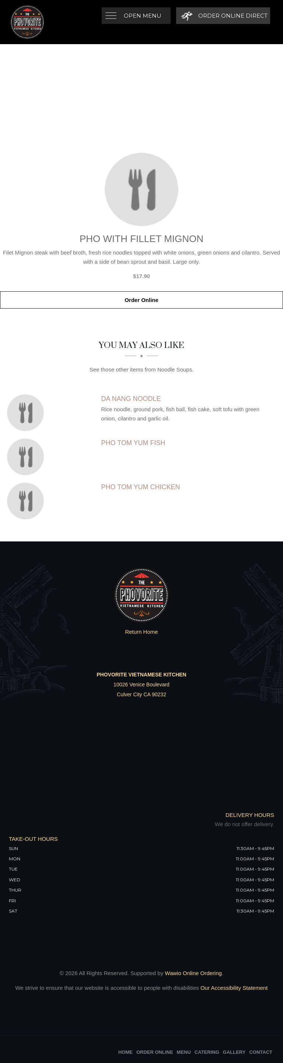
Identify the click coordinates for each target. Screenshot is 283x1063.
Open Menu (142, 15)
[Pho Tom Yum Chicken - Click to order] (27, 501)
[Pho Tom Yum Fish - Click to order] (27, 456)
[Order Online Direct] (223, 15)
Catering (207, 1052)
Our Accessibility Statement (233, 988)
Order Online (141, 300)
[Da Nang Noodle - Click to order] (27, 412)
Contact (260, 1052)
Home (125, 1052)
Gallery (234, 1052)
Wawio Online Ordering (193, 973)
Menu (184, 1052)
